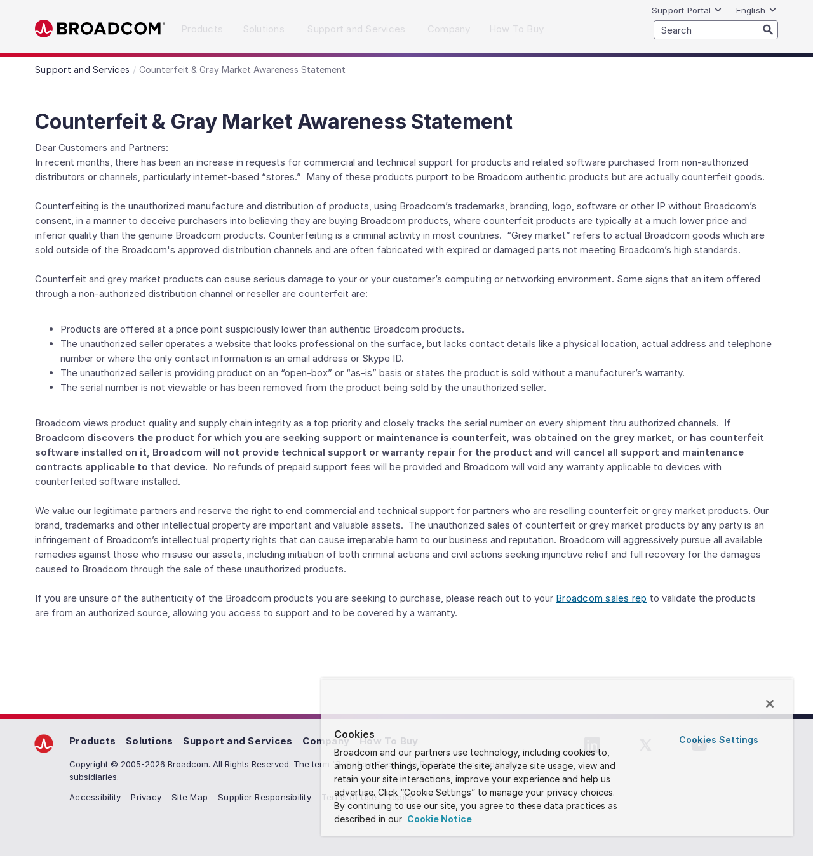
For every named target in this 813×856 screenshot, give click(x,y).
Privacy (146, 797)
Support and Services (237, 741)
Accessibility (95, 797)
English (756, 10)
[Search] (767, 29)
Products (92, 741)
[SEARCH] (715, 30)
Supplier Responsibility (264, 797)
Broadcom (100, 29)
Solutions (149, 741)
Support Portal (687, 10)
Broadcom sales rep (601, 598)
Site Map (189, 797)
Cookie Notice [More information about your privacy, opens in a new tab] (438, 818)
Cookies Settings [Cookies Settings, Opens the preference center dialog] (718, 739)
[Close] (770, 704)
